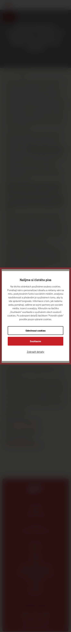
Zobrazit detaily (35, 351)
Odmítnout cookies (36, 330)
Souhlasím (35, 341)
